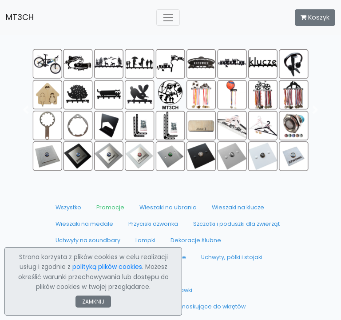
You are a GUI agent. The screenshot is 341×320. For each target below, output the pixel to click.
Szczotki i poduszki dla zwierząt (236, 224)
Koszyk (315, 17)
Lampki (145, 240)
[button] (25, 110)
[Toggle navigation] (168, 17)
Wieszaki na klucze (238, 207)
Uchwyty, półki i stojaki (231, 257)
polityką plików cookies (107, 266)
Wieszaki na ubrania (168, 207)
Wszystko (68, 207)
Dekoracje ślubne (195, 240)
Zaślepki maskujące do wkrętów (200, 306)
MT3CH (20, 17)
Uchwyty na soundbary (88, 240)
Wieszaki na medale (84, 224)
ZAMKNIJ (93, 301)
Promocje (110, 207)
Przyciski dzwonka (153, 224)
